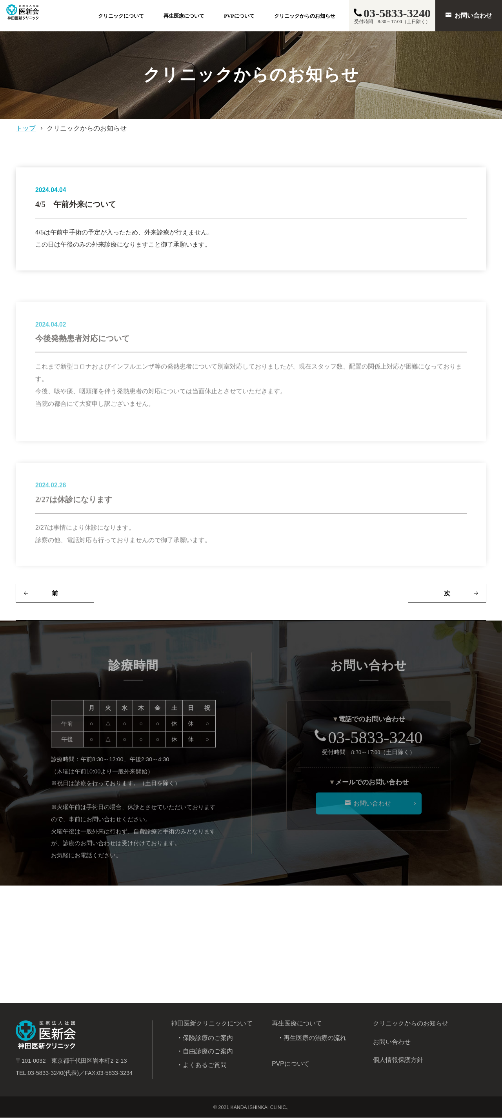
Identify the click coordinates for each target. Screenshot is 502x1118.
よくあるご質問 (205, 1065)
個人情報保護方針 (398, 1060)
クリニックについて (121, 16)
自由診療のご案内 (208, 1052)
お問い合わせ (392, 1042)
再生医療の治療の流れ (315, 1038)
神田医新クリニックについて (212, 1024)
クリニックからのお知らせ (304, 16)
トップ (26, 128)
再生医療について (184, 16)
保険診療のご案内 (208, 1038)
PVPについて (239, 16)
